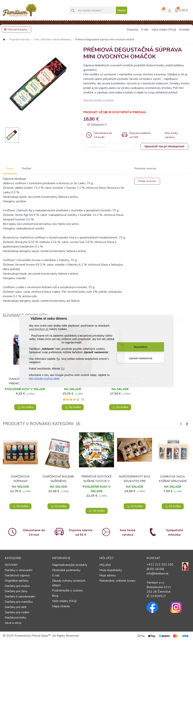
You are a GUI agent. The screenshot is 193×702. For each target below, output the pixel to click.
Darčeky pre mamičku (19, 602)
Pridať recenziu (147, 181)
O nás (145, 29)
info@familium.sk (157, 573)
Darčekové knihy (15, 618)
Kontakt (184, 29)
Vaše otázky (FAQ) (164, 29)
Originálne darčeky (17, 581)
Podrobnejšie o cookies (67, 590)
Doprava (132, 29)
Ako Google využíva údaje (44, 378)
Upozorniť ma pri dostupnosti (164, 146)
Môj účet (105, 565)
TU (58, 358)
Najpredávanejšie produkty (69, 565)
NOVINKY (11, 565)
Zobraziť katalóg (15, 29)
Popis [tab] (10, 168)
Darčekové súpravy (17, 575)
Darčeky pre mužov (17, 586)
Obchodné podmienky (66, 570)
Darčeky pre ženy (16, 591)
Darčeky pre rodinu (17, 612)
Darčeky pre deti (15, 607)
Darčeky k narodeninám (20, 596)
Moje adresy (107, 575)
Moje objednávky (110, 570)
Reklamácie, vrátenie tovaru (117, 581)
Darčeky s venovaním (18, 570)
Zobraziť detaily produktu (98, 100)
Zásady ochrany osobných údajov (68, 583)
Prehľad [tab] (26, 168)
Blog (55, 596)
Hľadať (121, 10)
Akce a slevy (13, 623)
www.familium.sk (38, 329)
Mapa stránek (61, 606)
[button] (181, 424)
